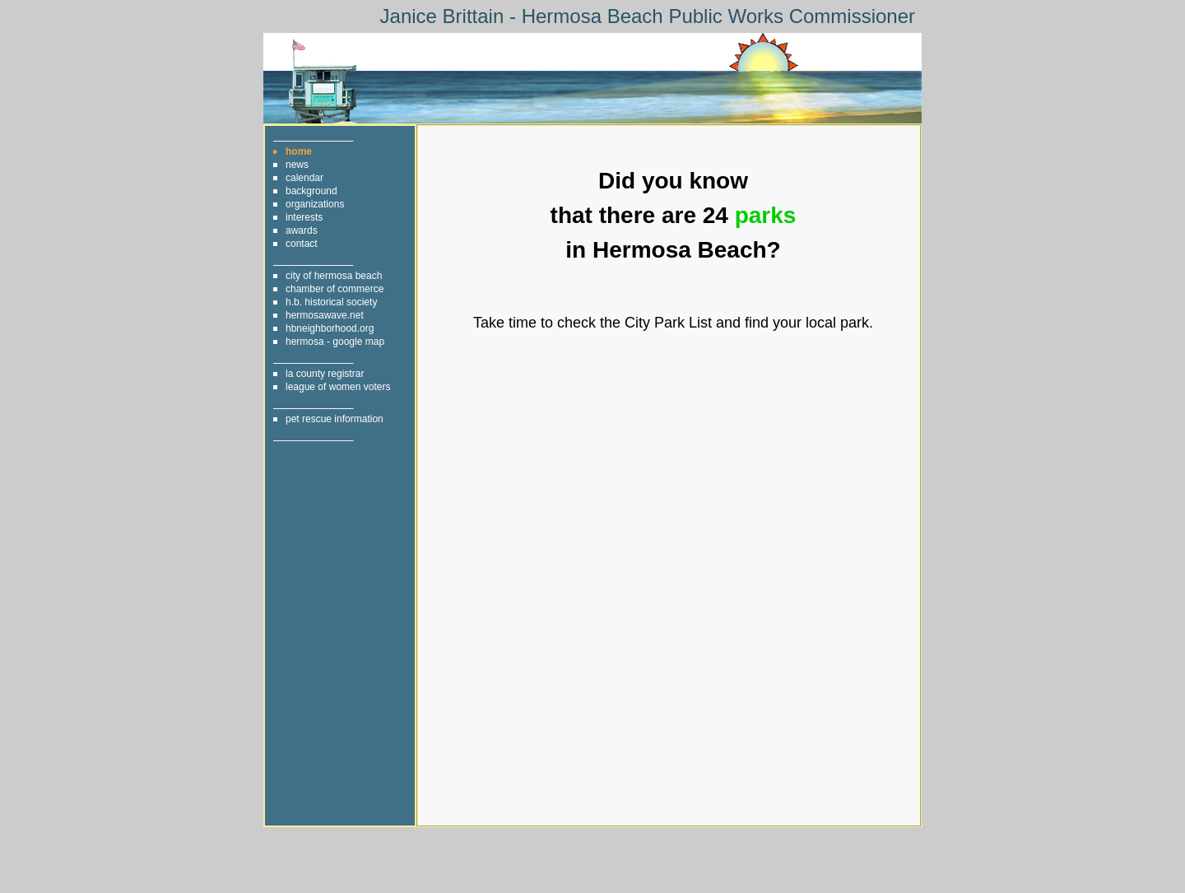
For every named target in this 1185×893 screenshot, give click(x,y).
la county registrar (325, 373)
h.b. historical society (331, 302)
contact (302, 243)
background (311, 191)
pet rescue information (334, 419)
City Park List (668, 322)
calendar (304, 178)
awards (302, 230)
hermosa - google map (335, 341)
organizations (315, 204)
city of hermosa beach (334, 275)
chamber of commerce (334, 289)
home (299, 151)
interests (304, 217)
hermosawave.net (325, 315)
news (297, 164)
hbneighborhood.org (330, 328)
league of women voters (338, 387)
